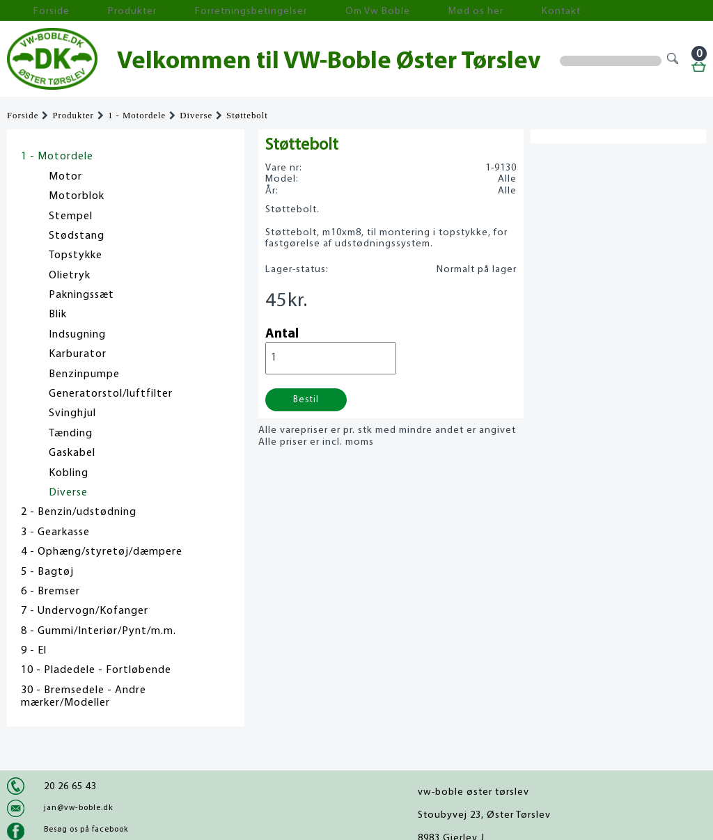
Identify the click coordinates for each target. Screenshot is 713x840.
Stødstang (76, 235)
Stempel (71, 216)
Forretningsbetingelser (190, 10)
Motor (65, 176)
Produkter (96, 10)
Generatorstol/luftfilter (111, 393)
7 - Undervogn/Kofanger (84, 611)
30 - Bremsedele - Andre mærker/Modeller (83, 696)
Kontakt (435, 10)
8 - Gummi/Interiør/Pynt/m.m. (98, 631)
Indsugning (77, 334)
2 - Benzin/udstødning (78, 512)
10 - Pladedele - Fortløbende (96, 670)
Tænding (71, 433)
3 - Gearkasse (55, 532)
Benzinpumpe (84, 374)
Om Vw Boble (293, 10)
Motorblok (76, 196)
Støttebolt (247, 115)
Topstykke (75, 255)
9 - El (34, 650)
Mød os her (369, 10)
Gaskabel (72, 453)
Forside (35, 10)
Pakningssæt (81, 295)
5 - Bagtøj (47, 572)
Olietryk (70, 275)
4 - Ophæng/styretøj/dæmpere (101, 551)
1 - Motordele (137, 115)
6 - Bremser (50, 591)
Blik (58, 314)
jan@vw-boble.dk (78, 808)
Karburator (78, 354)
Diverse (196, 115)
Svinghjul (72, 413)
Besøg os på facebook (86, 829)
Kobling (68, 473)
